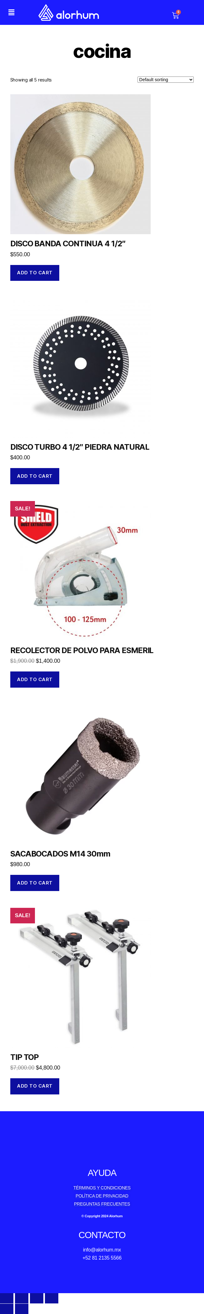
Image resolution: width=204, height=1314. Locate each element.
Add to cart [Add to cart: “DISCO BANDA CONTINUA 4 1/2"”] (35, 273)
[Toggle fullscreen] (36, 1298)
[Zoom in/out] (51, 1298)
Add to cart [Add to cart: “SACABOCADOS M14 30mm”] (35, 883)
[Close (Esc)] (6, 1298)
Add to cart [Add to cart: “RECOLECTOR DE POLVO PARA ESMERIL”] (35, 679)
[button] (11, 12)
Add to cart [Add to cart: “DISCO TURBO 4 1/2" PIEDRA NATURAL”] (35, 476)
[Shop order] (166, 80)
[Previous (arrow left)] (6, 1309)
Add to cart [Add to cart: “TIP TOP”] (35, 1086)
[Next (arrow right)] (21, 1309)
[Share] (21, 1298)
